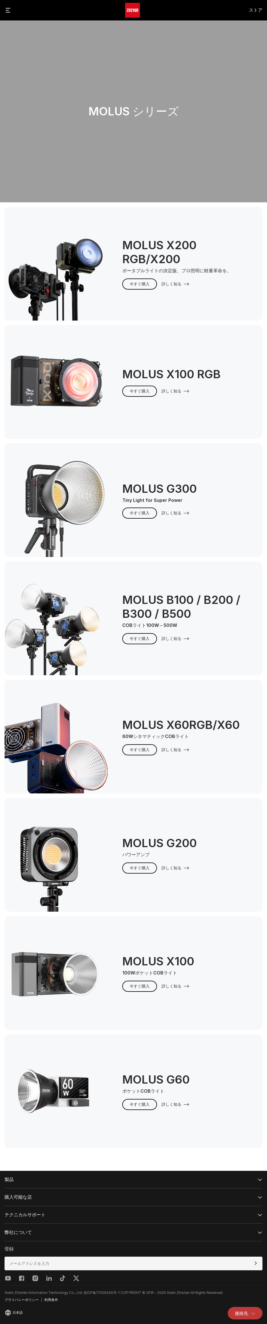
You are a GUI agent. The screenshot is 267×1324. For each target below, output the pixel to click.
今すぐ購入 (140, 283)
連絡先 (245, 1313)
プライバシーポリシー (22, 1300)
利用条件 (51, 1300)
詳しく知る (175, 283)
